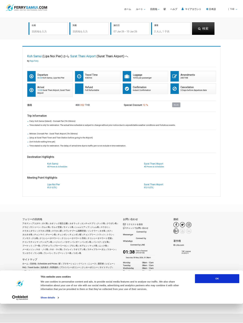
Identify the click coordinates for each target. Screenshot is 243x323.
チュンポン (63, 235)
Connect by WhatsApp (134, 240)
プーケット (27, 246)
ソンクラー (93, 231)
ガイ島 (45, 224)
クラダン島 (112, 224)
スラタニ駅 (57, 231)
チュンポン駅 (75, 235)
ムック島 (103, 246)
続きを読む (52, 187)
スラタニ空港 (44, 231)
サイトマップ (106, 268)
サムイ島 (46, 227)
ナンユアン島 (46, 242)
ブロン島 (74, 246)
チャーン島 (51, 235)
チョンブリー (89, 235)
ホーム (127, 9)
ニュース (92, 264)
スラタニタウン (29, 231)
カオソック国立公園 (59, 224)
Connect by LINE (134, 245)
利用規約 (54, 268)
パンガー (75, 242)
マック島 (93, 246)
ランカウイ (27, 253)
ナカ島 (35, 238)
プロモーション (69, 264)
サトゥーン (35, 227)
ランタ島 (38, 253)
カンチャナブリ (88, 224)
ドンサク (26, 238)
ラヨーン (111, 250)
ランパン (48, 253)
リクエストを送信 (133, 224)
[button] (221, 9)
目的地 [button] (153, 9)
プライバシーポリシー (70, 268)
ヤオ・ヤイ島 (56, 250)
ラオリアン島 (79, 250)
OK (217, 298)
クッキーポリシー (90, 268)
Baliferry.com (44, 282)
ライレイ (68, 250)
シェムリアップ (82, 227)
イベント (82, 264)
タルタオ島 (27, 235)
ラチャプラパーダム (96, 250)
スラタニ (105, 227)
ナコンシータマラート (50, 238)
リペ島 (68, 253)
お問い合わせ (28, 271)
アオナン (26, 224)
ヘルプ (173, 9)
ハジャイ (58, 242)
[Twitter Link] (182, 225)
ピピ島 (106, 242)
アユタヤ (36, 224)
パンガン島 (86, 242)
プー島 (37, 246)
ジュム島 (95, 227)
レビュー (110, 264)
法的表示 (44, 268)
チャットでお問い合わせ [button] (135, 228)
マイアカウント (191, 9)
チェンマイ (39, 235)
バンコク (97, 242)
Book (176, 105)
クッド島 (101, 224)
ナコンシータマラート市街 (74, 238)
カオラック (74, 224)
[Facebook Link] (176, 225)
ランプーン (59, 253)
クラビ (25, 227)
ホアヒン (84, 246)
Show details (48, 317)
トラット (101, 235)
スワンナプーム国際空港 (75, 231)
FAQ (24, 268)
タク (109, 231)
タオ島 (102, 231)
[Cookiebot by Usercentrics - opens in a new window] (20, 317)
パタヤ (67, 242)
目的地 (33, 264)
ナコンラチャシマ (30, 242)
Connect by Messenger (134, 233)
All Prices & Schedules (57, 167)
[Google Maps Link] (176, 231)
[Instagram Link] (188, 225)
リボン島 (77, 253)
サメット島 (68, 227)
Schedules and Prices (47, 264)
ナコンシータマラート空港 (100, 238)
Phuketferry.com (29, 282)
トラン (110, 235)
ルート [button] (139, 9)
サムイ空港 (57, 227)
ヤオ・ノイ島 (42, 250)
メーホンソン (28, 250)
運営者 (101, 264)
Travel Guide (33, 268)
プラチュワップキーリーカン (55, 246)
